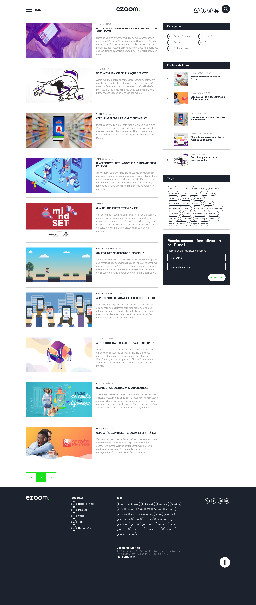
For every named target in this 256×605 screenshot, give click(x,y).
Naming (197, 203)
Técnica (204, 223)
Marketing (213, 213)
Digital (204, 193)
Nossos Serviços (182, 36)
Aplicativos (214, 218)
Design (172, 188)
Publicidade (200, 213)
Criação (193, 223)
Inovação (209, 36)
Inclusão (187, 213)
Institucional (184, 188)
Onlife (183, 193)
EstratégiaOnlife (216, 208)
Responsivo (214, 188)
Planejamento (175, 208)
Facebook (173, 198)
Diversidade (174, 213)
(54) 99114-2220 (126, 557)
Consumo (173, 218)
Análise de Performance (179, 203)
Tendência (186, 218)
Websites (173, 193)
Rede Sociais (200, 188)
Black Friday (199, 218)
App (170, 223)
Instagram (186, 198)
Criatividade (181, 223)
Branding (208, 203)
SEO (213, 193)
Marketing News (181, 48)
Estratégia (198, 198)
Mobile (188, 208)
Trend (207, 42)
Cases (177, 42)
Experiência (199, 208)
